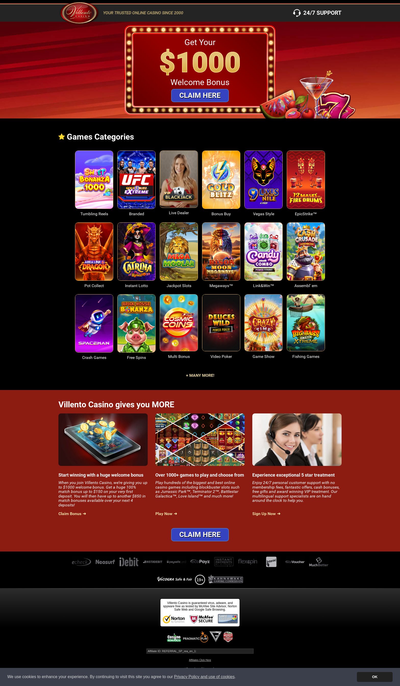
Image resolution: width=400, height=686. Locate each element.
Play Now (163, 514)
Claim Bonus (69, 514)
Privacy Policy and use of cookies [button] (204, 677)
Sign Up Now (264, 514)
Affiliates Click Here (200, 660)
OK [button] (375, 677)
